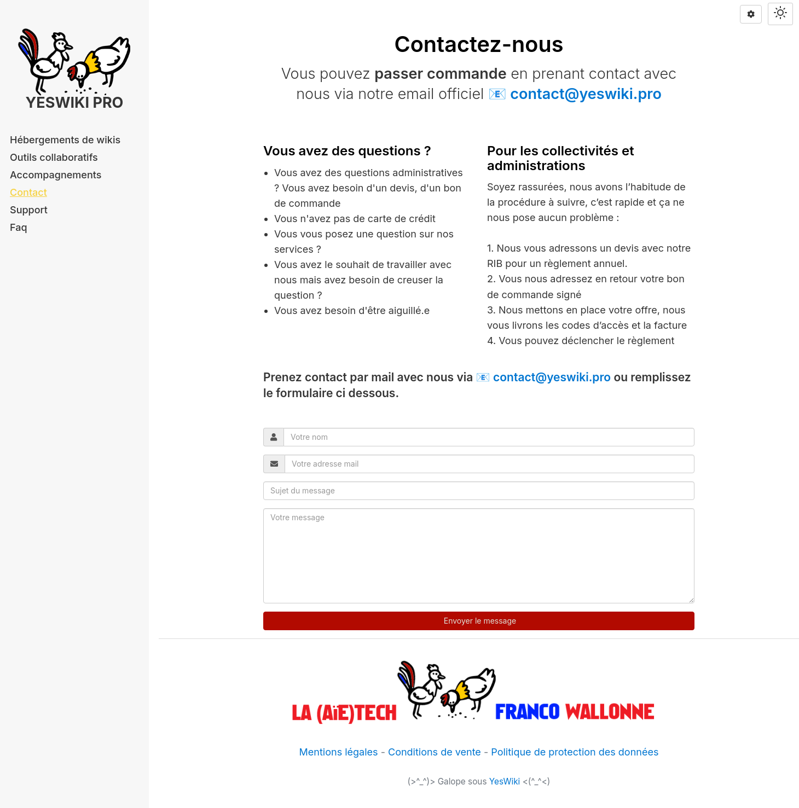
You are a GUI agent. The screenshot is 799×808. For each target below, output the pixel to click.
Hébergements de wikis (65, 140)
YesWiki (504, 781)
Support (29, 210)
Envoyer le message (479, 620)
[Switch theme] (780, 14)
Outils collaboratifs (54, 157)
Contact (28, 192)
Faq (18, 227)
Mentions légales (338, 752)
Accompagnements (55, 175)
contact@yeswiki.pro (585, 94)
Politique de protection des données (574, 752)
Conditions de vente (434, 752)
